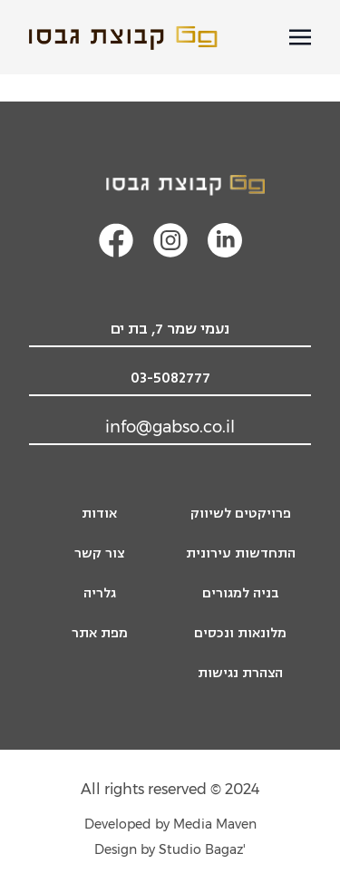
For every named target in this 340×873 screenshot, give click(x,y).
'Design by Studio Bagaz (170, 849)
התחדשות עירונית (241, 553)
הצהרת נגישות (240, 673)
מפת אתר (100, 633)
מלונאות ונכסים (240, 633)
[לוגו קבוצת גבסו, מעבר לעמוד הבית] (170, 185)
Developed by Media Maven (170, 824)
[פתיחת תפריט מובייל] (300, 37)
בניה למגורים (240, 593)
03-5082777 (170, 378)
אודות (99, 513)
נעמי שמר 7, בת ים (170, 329)
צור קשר (99, 553)
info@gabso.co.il (170, 427)
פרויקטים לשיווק (240, 513)
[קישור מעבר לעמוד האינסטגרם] (170, 240)
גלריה (99, 593)
